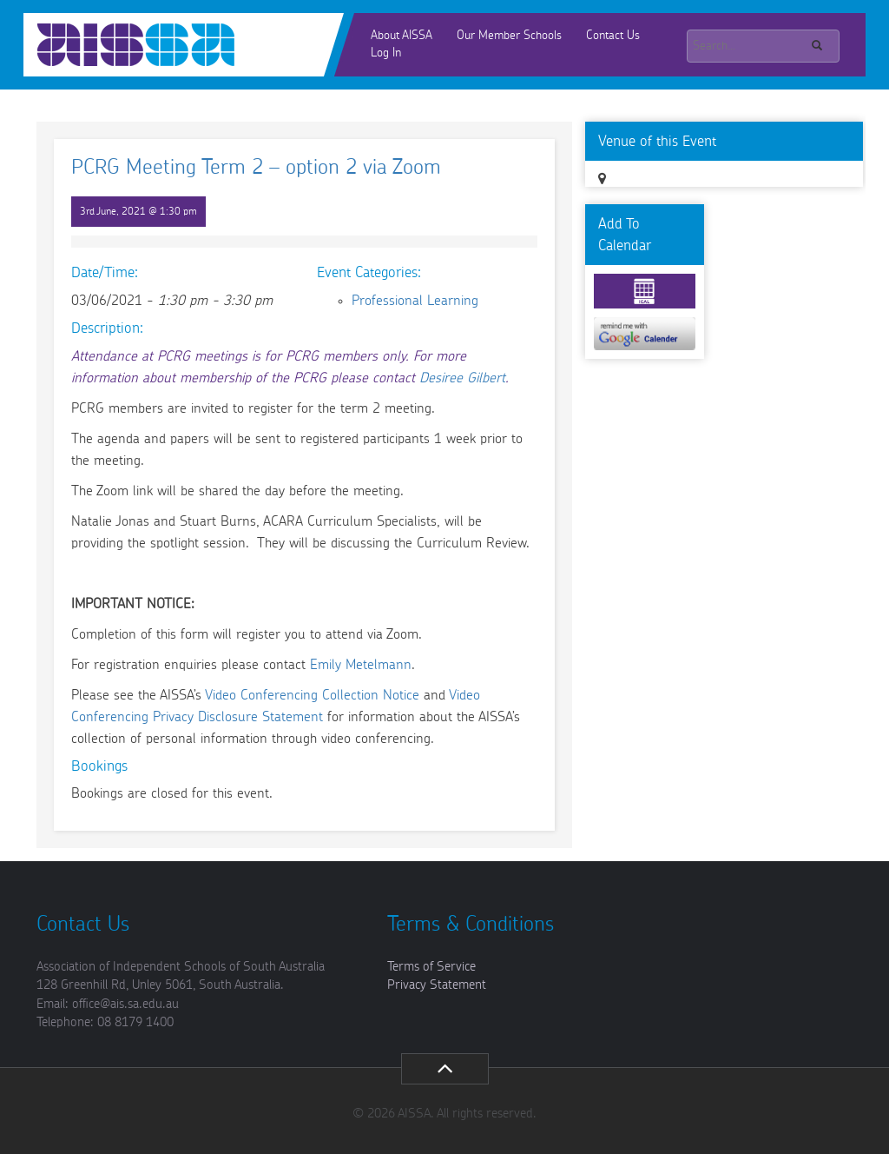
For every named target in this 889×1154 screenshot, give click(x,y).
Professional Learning (415, 301)
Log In (386, 53)
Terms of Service (431, 966)
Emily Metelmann (361, 665)
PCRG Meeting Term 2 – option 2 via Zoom (256, 167)
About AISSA (401, 36)
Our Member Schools (509, 36)
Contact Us (613, 36)
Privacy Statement (436, 985)
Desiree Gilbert (462, 378)
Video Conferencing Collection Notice (312, 695)
